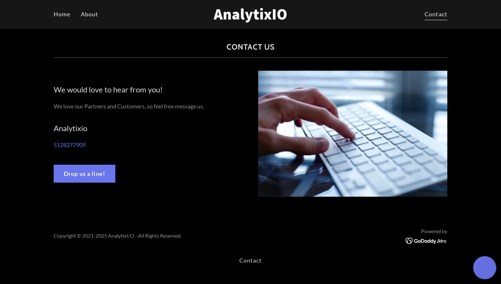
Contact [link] (436, 14)
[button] (484, 267)
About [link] (89, 14)
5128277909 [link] (70, 144)
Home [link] (62, 14)
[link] (250, 17)
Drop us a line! (84, 173)
